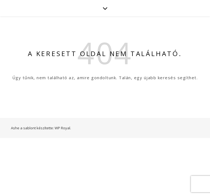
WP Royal (62, 127)
